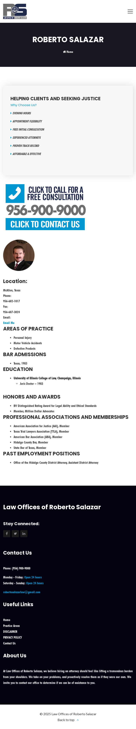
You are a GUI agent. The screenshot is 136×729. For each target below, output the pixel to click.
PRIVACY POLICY (12, 637)
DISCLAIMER (10, 632)
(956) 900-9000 (21, 568)
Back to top (66, 720)
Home (70, 52)
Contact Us (9, 643)
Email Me (8, 323)
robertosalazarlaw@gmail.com (21, 592)
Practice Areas (11, 626)
